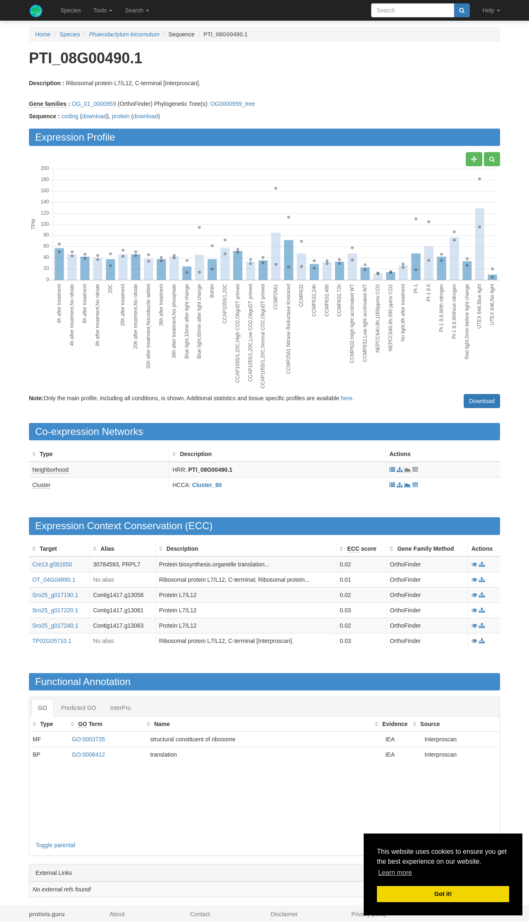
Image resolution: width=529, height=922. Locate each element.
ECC (199, 525)
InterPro (120, 708)
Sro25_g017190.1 (55, 595)
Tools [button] (103, 10)
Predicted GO (78, 708)
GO (42, 708)
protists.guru (46, 914)
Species (70, 10)
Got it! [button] (443, 894)
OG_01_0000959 (94, 103)
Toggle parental (55, 845)
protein (121, 116)
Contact (200, 914)
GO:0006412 (88, 754)
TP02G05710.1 (51, 641)
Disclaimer (284, 914)
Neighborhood (50, 469)
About (117, 914)
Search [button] (137, 10)
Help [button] (491, 10)
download (94, 116)
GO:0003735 (88, 739)
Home (42, 34)
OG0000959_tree (232, 103)
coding (70, 116)
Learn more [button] (395, 872)
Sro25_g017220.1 (55, 610)
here (347, 398)
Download (482, 401)
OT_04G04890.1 (53, 579)
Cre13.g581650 (52, 564)
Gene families (48, 103)
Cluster (41, 485)
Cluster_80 (207, 485)
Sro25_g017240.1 (55, 625)
